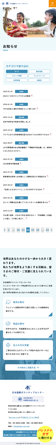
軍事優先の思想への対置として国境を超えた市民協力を (24, 176)
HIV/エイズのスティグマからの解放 (16, 96)
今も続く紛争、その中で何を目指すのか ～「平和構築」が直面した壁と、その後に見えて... (27, 217)
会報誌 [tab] (39, 80)
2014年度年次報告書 (11, 163)
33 (32, 230)
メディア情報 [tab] (17, 76)
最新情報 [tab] (39, 71)
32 (28, 230)
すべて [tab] (16, 71)
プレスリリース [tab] (39, 76)
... (13, 230)
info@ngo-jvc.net (22, 426)
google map (15, 417)
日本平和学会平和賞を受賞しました (17, 121)
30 (18, 230)
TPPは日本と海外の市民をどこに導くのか (19, 109)
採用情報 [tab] (17, 80)
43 (47, 230)
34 (37, 230)
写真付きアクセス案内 (30, 417)
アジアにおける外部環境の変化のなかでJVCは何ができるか (26, 134)
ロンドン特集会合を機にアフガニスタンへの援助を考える (25, 202)
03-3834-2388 (19, 423)
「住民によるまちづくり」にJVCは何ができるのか (22, 189)
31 (23, 230)
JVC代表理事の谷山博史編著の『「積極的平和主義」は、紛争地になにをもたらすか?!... (27, 149)
